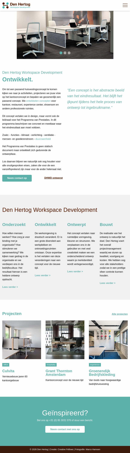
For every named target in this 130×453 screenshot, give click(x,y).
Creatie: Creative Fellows (61, 449)
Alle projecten (120, 314)
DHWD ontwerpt (53, 178)
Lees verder (9, 287)
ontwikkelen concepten (38, 101)
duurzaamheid (43, 139)
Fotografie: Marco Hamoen (87, 449)
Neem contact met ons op (65, 429)
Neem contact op (17, 178)
